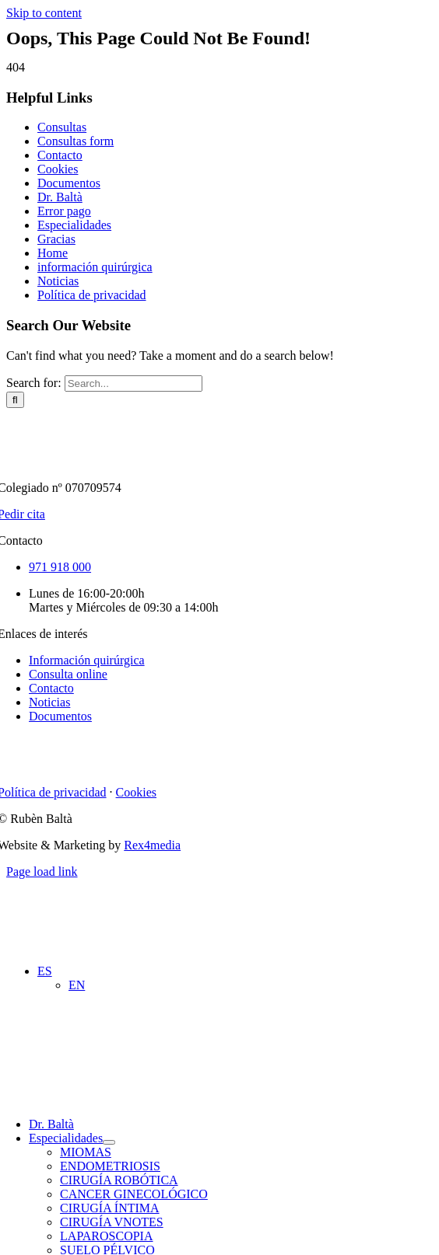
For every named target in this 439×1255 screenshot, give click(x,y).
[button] (44, 971)
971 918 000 (60, 566)
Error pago (64, 211)
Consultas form (75, 141)
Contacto (60, 155)
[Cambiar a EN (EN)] (76, 985)
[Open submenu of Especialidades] (109, 1142)
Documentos (68, 183)
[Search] (15, 400)
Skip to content (44, 12)
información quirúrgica (95, 267)
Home (52, 253)
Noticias (58, 281)
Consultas (61, 127)
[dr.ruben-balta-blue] (142, 81)
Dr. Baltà (60, 197)
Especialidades (74, 225)
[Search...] (133, 383)
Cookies (57, 169)
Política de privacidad (91, 295)
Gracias (56, 239)
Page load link (42, 871)
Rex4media (152, 845)
